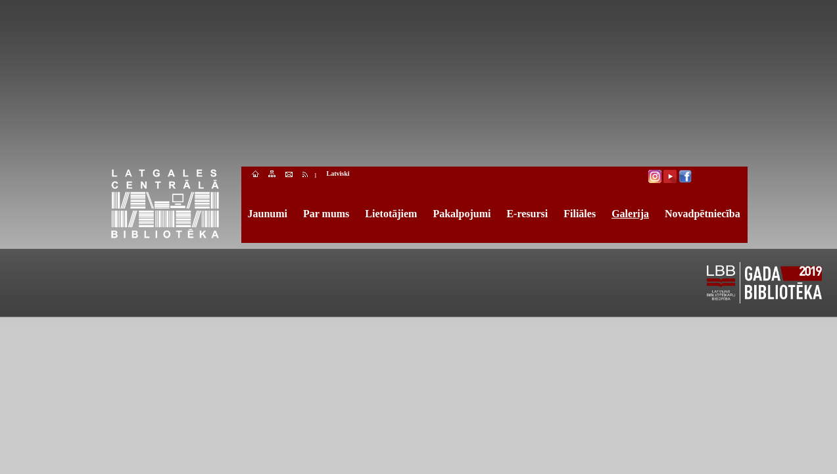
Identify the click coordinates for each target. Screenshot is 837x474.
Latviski (338, 173)
